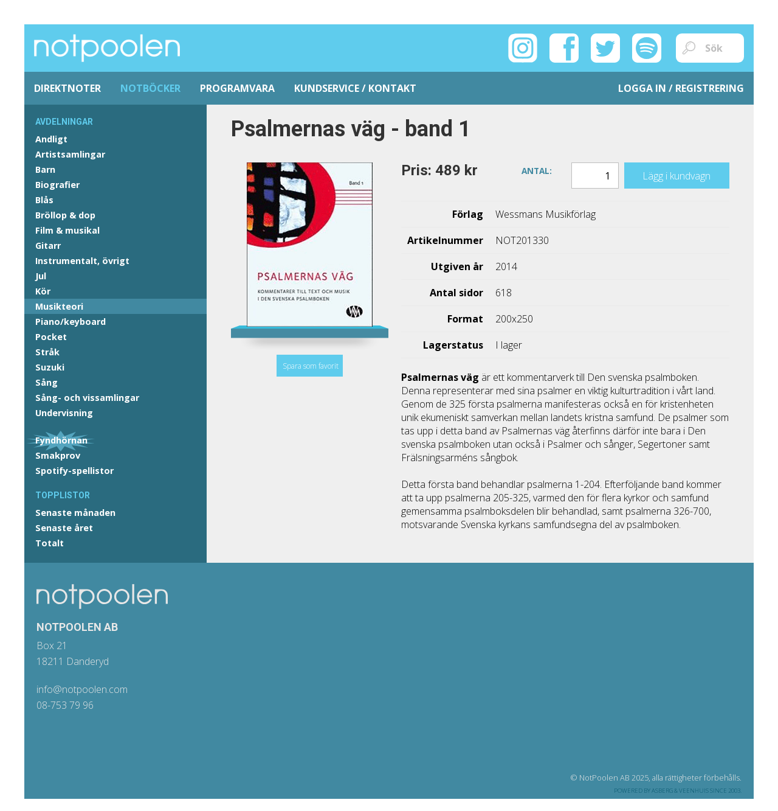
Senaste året (64, 528)
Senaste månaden (75, 512)
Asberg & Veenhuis (680, 791)
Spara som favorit (311, 366)
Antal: (537, 170)
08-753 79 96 (65, 705)
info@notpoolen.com (82, 689)
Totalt (49, 543)
